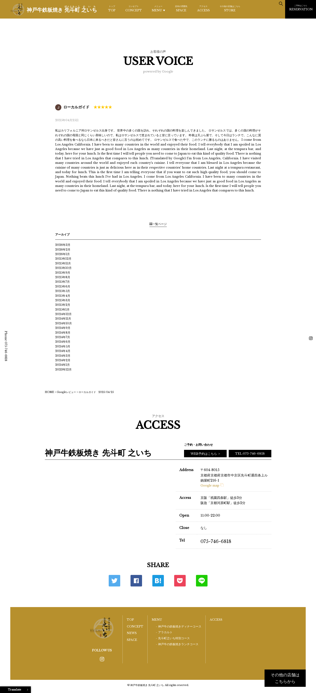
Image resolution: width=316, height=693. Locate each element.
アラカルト (165, 632)
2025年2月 (62, 305)
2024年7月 (62, 337)
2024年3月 (62, 356)
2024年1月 (62, 365)
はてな (158, 580)
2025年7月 (62, 282)
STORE (230, 8)
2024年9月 (62, 328)
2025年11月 (63, 263)
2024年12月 (63, 314)
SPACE (181, 8)
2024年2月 (62, 360)
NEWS (132, 633)
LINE (202, 580)
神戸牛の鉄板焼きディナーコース (179, 626)
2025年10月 (63, 268)
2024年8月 (62, 332)
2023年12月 (63, 369)
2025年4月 (62, 296)
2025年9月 (62, 272)
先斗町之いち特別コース (174, 638)
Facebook (136, 580)
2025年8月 (62, 277)
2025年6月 (62, 286)
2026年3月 (62, 245)
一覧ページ (158, 224)
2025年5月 (62, 291)
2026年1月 (62, 254)
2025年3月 (62, 300)
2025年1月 (62, 309)
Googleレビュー (66, 392)
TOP (111, 8)
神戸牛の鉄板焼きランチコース (178, 644)
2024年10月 (63, 323)
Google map (212, 485)
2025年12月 (63, 258)
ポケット (180, 580)
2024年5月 (62, 346)
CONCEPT (133, 8)
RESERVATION (301, 7)
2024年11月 (63, 318)
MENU (158, 8)
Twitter (114, 580)
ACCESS (203, 8)
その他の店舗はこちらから (285, 678)
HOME (49, 392)
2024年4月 (62, 351)
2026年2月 (62, 249)
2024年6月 (62, 342)
